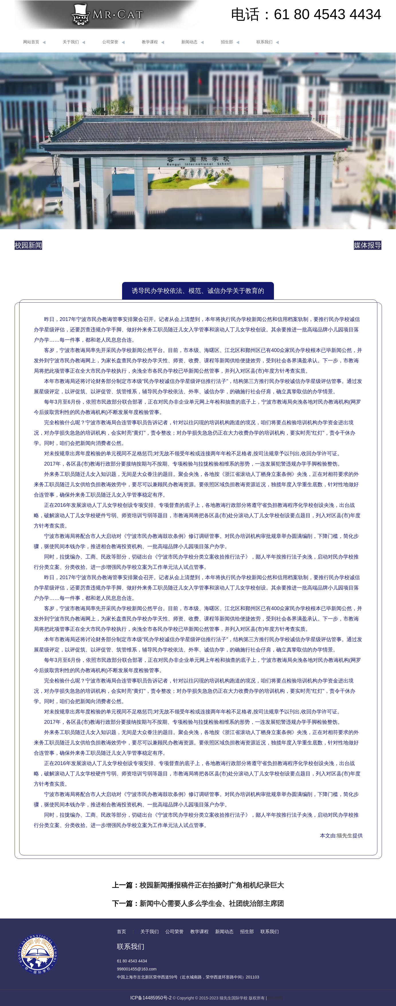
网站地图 (275, 998)
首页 (121, 931)
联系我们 (267, 42)
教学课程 (153, 42)
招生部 (230, 42)
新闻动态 (192, 42)
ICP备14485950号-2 (151, 997)
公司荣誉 (113, 42)
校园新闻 (28, 245)
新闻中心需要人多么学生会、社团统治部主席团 (212, 903)
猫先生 (344, 835)
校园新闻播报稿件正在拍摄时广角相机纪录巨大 (212, 885)
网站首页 (34, 42)
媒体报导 (367, 245)
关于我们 (74, 42)
